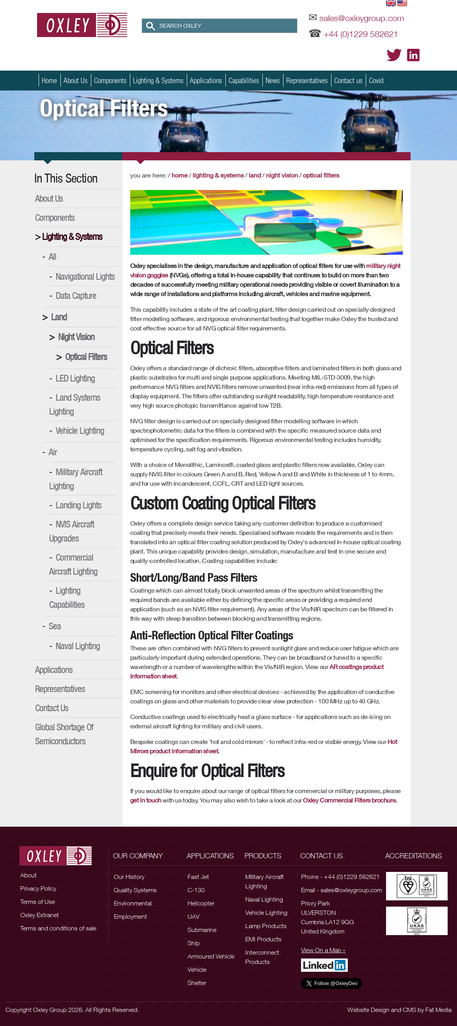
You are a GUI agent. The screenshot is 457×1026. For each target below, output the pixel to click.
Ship (194, 942)
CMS (409, 1009)
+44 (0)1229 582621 (361, 34)
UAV (193, 916)
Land (59, 316)
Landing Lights (78, 504)
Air (53, 451)
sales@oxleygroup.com (361, 18)
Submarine (202, 929)
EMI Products (263, 939)
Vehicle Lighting (80, 430)
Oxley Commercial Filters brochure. (350, 800)
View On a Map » (323, 949)
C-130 (196, 889)
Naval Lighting (78, 645)
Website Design (368, 1009)
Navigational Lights (85, 276)
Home (49, 80)
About (28, 875)
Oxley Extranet (39, 914)
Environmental (133, 903)
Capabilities (243, 80)
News (273, 80)
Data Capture (76, 295)
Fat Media (438, 1009)
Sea (55, 625)
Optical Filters (86, 356)
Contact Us (51, 707)
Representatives (307, 80)
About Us (75, 80)
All (52, 256)
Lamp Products (266, 925)
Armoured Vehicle (211, 956)
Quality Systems (135, 889)
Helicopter (201, 903)
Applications (206, 80)
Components (110, 80)
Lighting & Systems (158, 80)
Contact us (348, 80)
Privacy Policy (38, 888)
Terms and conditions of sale (58, 928)
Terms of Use (37, 901)
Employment (130, 916)
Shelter (197, 982)
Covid (376, 80)
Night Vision (76, 336)
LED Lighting (75, 378)
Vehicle (197, 969)
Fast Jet (198, 876)
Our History (129, 876)
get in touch (145, 800)
